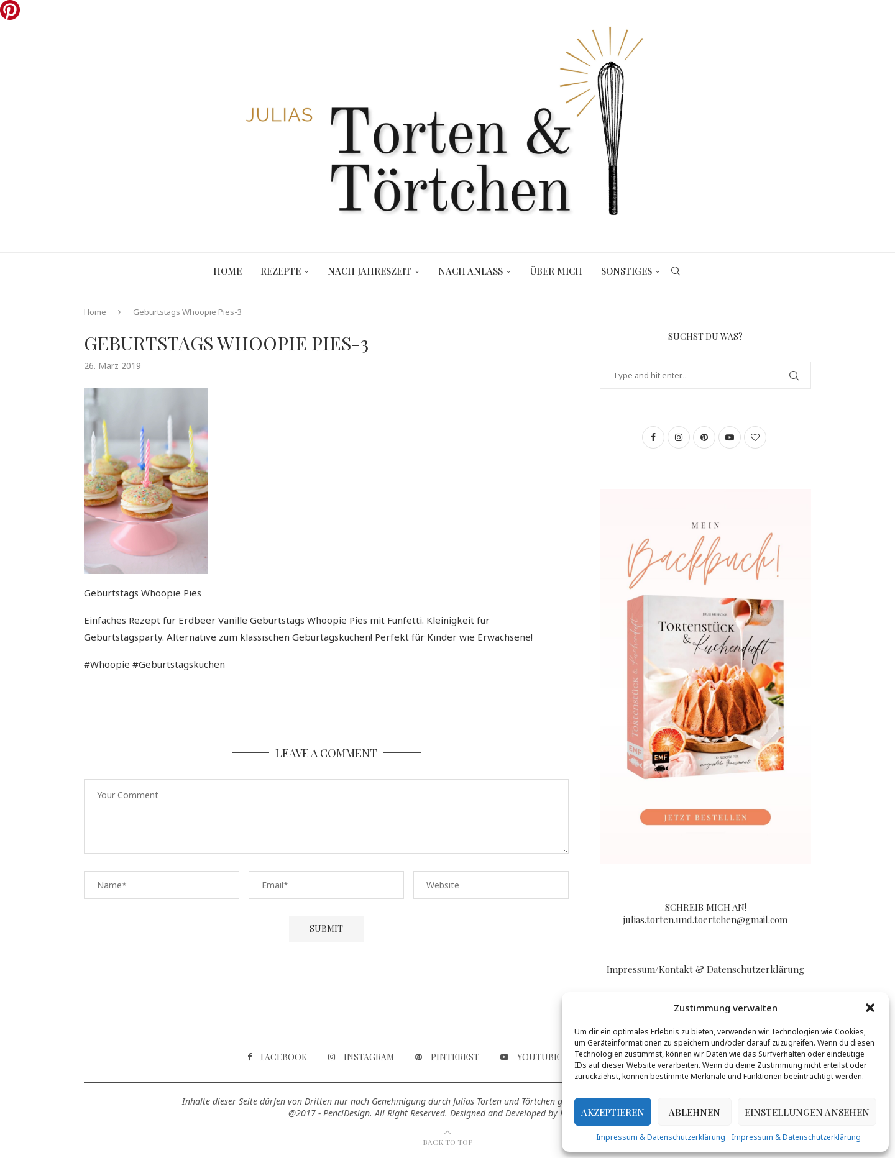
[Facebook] (277, 1057)
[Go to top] (447, 1141)
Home (227, 271)
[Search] (675, 271)
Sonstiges (626, 271)
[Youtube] (529, 1057)
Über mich (556, 271)
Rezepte (280, 271)
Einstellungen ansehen (807, 1112)
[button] (870, 1007)
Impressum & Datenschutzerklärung (660, 1137)
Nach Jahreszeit (369, 271)
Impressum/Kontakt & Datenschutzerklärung (705, 969)
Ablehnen (694, 1112)
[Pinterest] (447, 1057)
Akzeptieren (613, 1112)
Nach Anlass (470, 271)
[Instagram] (361, 1057)
